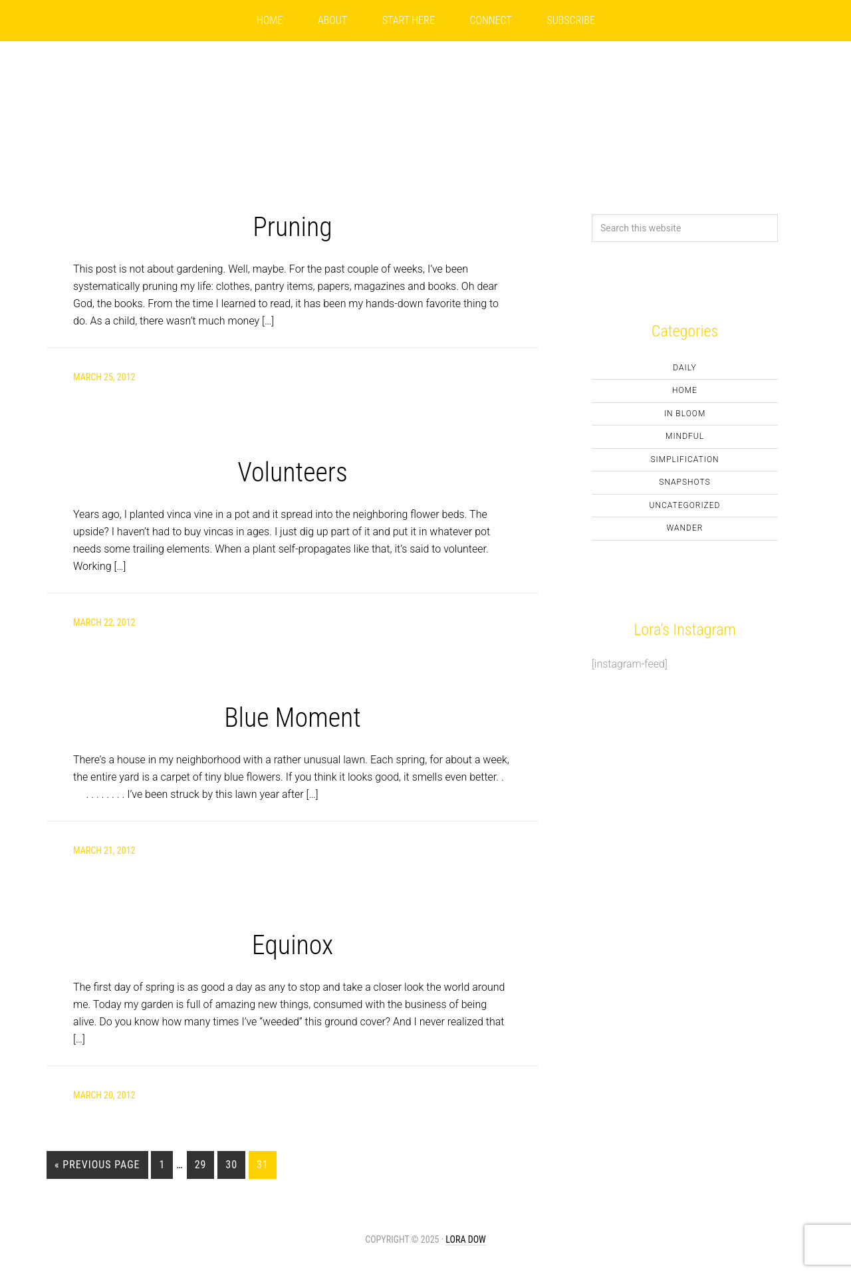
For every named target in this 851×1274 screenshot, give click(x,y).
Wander (685, 528)
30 (231, 1164)
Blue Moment (292, 717)
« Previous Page (97, 1164)
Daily (685, 367)
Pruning (292, 227)
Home (684, 390)
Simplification (684, 459)
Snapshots (684, 482)
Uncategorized (685, 505)
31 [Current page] (263, 1164)
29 (201, 1164)
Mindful (685, 436)
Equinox (293, 945)
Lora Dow (465, 1239)
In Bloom (685, 413)
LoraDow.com (425, 101)
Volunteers (292, 472)
